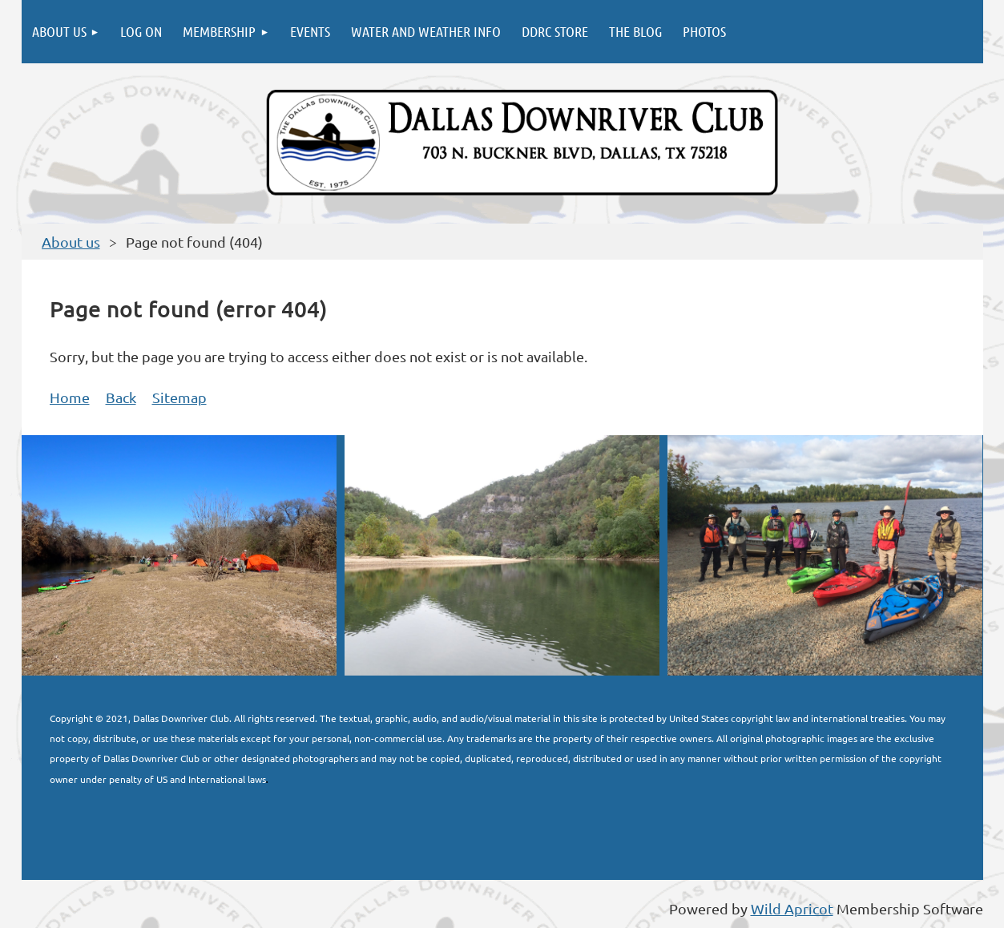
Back (121, 397)
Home (70, 397)
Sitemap (179, 397)
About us (71, 241)
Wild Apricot (792, 908)
